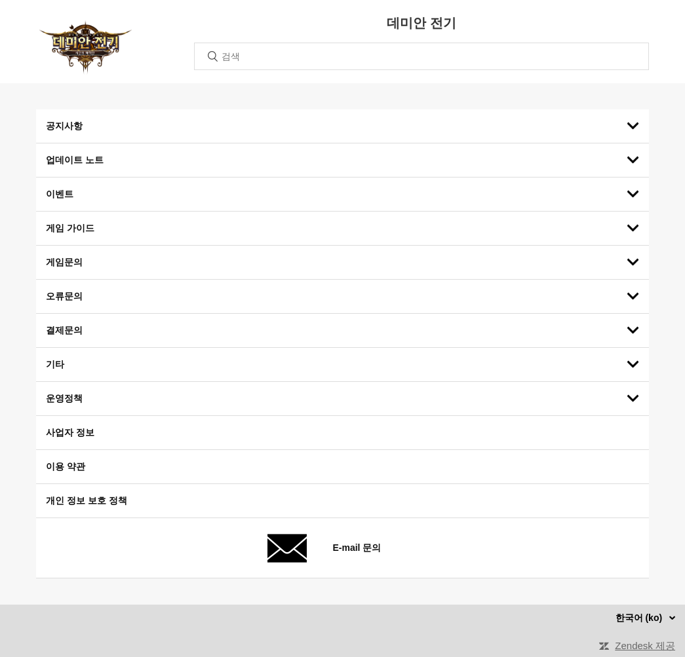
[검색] (421, 56)
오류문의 (64, 296)
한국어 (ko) (640, 617)
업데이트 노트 (75, 160)
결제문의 (64, 330)
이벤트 (59, 194)
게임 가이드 (70, 228)
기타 (55, 364)
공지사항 (64, 126)
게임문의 (64, 262)
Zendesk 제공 (645, 645)
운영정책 (64, 398)
